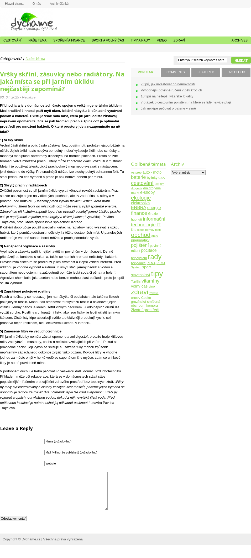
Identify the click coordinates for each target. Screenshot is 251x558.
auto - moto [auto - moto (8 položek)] (152, 172)
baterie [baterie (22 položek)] (138, 177)
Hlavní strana (14, 4)
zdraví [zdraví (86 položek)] (140, 291)
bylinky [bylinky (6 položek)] (152, 178)
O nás (37, 4)
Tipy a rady (140, 40)
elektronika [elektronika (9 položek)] (140, 203)
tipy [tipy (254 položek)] (157, 273)
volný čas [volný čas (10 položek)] (139, 286)
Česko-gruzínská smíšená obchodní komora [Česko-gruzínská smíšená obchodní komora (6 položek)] (145, 301)
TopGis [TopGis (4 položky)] (135, 281)
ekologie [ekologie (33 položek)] (141, 198)
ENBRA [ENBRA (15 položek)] (138, 207)
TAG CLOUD (236, 72)
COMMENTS (175, 72)
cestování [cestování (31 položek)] (142, 183)
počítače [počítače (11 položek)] (148, 250)
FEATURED (205, 72)
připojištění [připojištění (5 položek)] (139, 258)
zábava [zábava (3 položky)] (153, 293)
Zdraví (179, 40)
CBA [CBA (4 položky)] (161, 177)
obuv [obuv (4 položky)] (154, 235)
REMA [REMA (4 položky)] (151, 263)
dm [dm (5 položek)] (156, 184)
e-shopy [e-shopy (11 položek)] (147, 192)
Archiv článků (59, 4)
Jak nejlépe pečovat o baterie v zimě (168, 108)
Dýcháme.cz (26, 21)
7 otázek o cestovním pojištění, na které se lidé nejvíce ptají (186, 102)
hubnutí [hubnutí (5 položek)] (136, 219)
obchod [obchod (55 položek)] (140, 235)
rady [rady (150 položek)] (154, 257)
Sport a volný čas (108, 40)
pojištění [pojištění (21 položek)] (140, 245)
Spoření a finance (69, 40)
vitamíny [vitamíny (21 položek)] (150, 281)
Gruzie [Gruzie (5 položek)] (153, 214)
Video (161, 40)
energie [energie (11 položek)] (154, 207)
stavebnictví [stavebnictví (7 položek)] (140, 275)
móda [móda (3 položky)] (140, 229)
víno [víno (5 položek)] (152, 286)
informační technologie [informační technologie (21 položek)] (148, 221)
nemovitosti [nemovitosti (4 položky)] (153, 229)
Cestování (12, 40)
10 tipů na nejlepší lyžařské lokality (167, 96)
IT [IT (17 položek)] (158, 224)
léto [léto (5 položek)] (133, 230)
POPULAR (145, 72)
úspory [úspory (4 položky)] (135, 297)
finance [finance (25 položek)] (139, 213)
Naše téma (37, 40)
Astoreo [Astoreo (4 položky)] (136, 172)
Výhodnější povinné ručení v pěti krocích (171, 90)
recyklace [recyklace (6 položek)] (138, 263)
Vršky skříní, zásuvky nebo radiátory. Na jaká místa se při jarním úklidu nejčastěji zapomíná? (62, 81)
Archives (240, 40)
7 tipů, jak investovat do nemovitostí (168, 84)
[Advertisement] (147, 141)
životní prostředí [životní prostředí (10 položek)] (145, 309)
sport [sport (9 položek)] (146, 267)
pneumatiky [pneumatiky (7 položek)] (140, 240)
